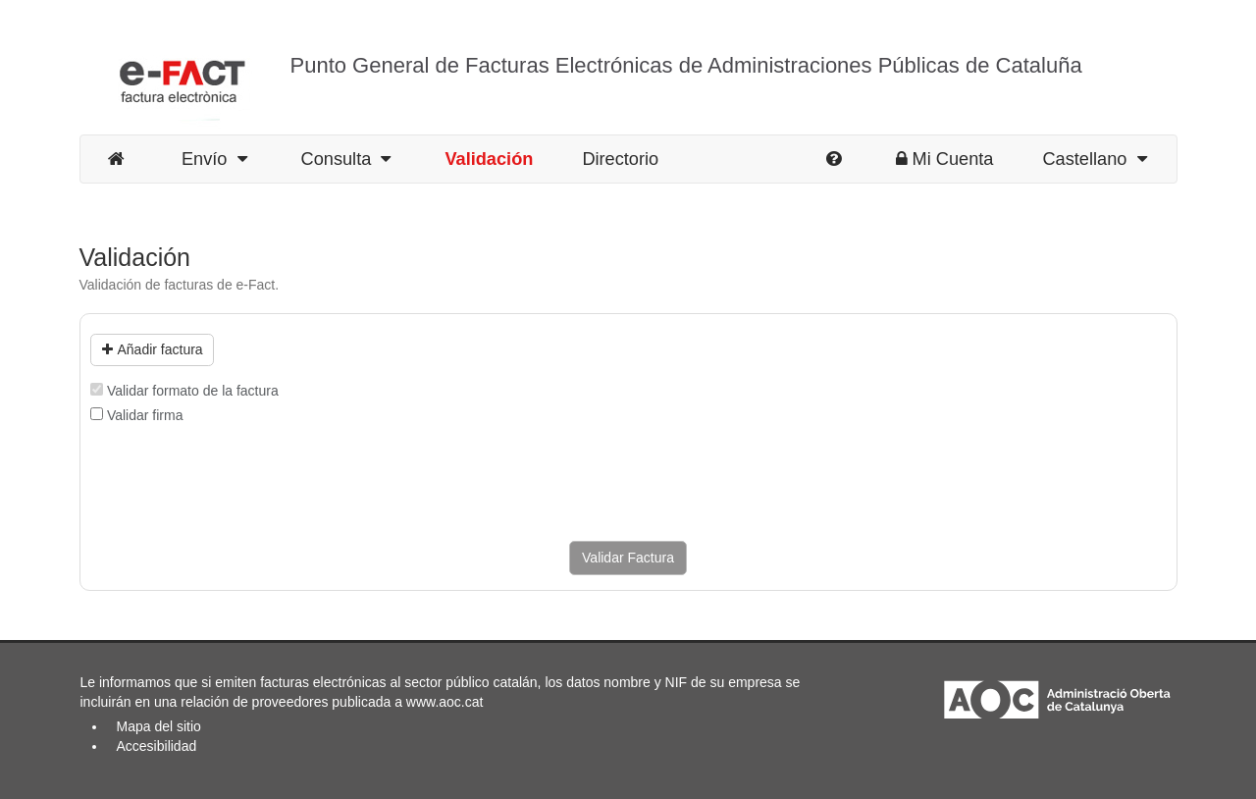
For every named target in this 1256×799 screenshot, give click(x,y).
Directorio (620, 159)
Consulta (346, 159)
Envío (214, 159)
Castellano (1094, 159)
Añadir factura (152, 349)
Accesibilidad (157, 746)
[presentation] (239, 483)
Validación (489, 159)
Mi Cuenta (945, 159)
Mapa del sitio (159, 726)
